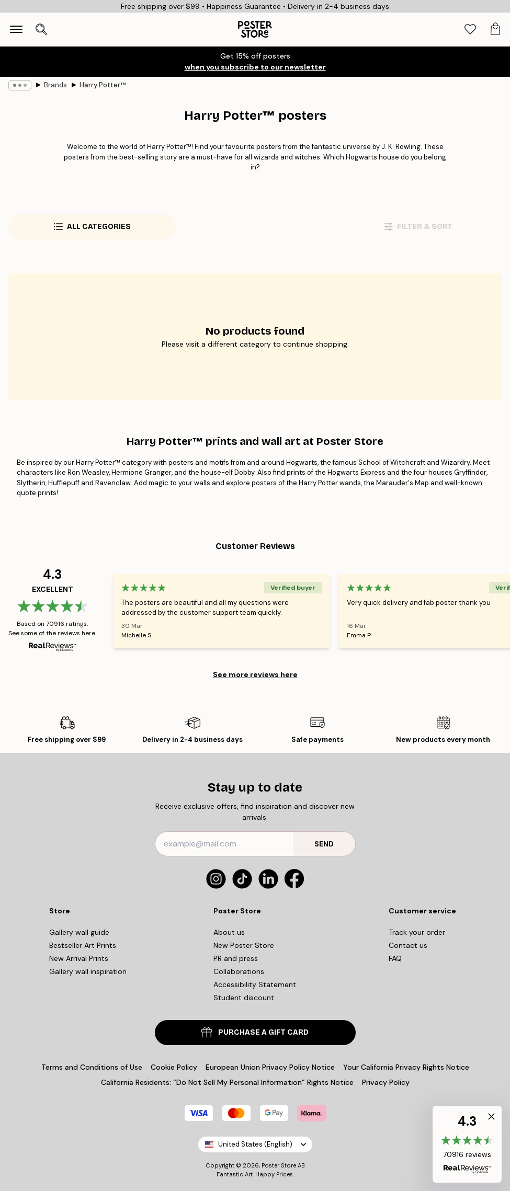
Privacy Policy (386, 1082)
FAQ (395, 958)
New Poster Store (243, 945)
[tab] (470, 29)
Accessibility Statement (254, 984)
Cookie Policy (174, 1067)
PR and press (235, 958)
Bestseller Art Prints (82, 945)
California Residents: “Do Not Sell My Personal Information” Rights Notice (227, 1082)
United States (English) (255, 1144)
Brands (55, 85)
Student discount (243, 997)
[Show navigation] (16, 29)
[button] (467, 1144)
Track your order (417, 932)
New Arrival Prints (78, 958)
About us (229, 932)
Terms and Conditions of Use (91, 1067)
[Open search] (41, 29)
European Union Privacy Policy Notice (270, 1067)
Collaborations (238, 971)
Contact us (408, 945)
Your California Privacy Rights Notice (406, 1067)
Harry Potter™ (103, 85)
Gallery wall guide (79, 932)
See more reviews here (255, 674)
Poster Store (279, 1165)
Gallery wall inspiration (88, 971)
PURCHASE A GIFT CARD (255, 1032)
